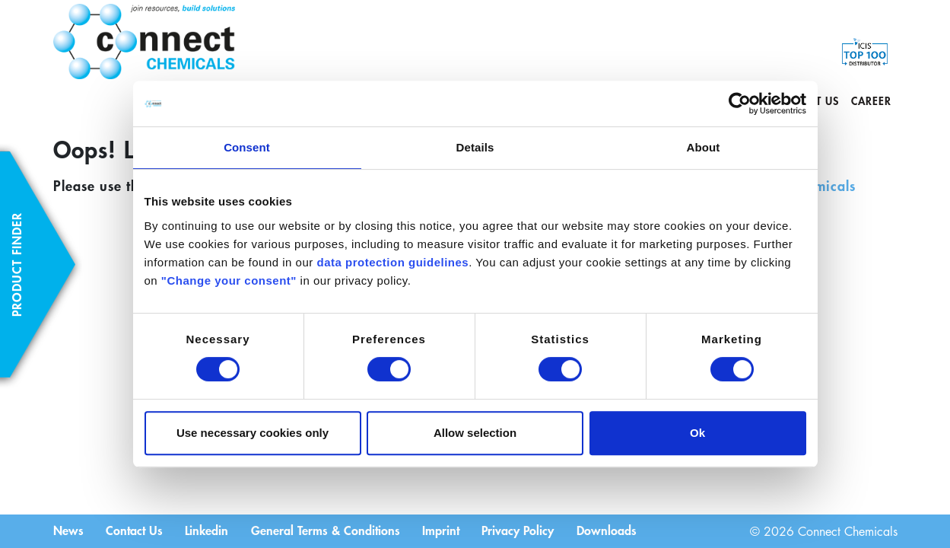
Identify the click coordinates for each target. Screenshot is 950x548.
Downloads (610, 530)
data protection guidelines (392, 262)
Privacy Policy (521, 530)
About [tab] (703, 147)
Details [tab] (475, 147)
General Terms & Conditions (327, 530)
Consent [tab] (247, 147)
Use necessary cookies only (252, 432)
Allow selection (475, 432)
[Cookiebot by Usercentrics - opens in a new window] (739, 103)
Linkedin (208, 530)
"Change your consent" (229, 280)
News (68, 530)
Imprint (443, 530)
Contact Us (135, 530)
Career (871, 101)
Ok (697, 432)
